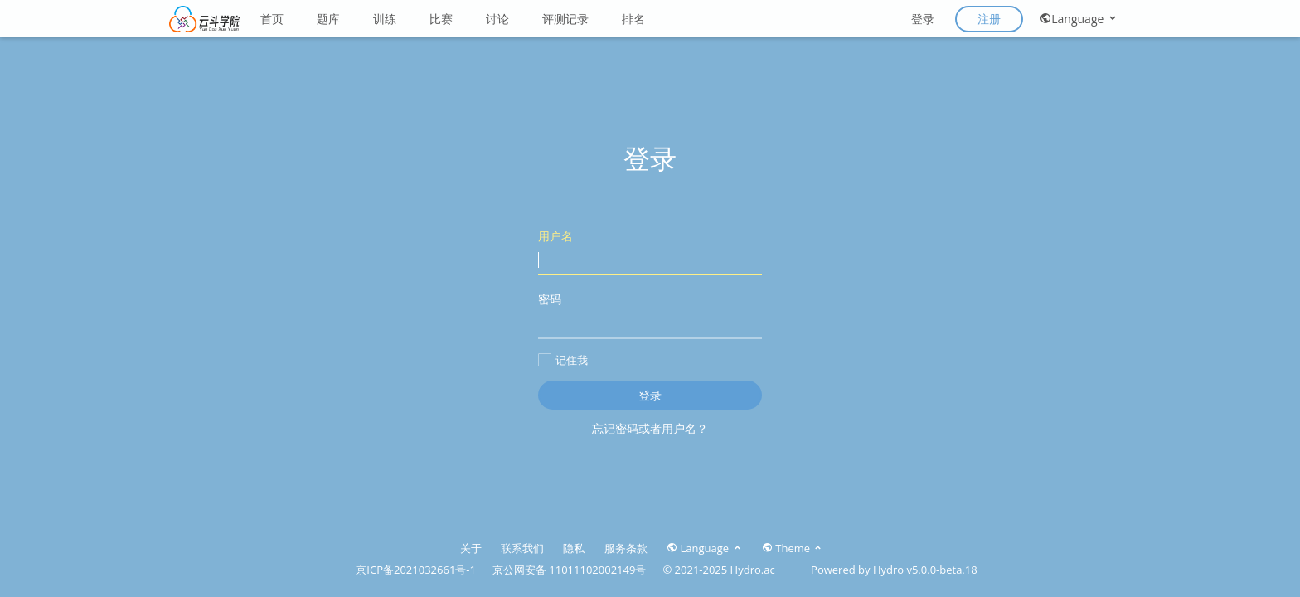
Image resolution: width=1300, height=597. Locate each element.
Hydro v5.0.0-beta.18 (925, 569)
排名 (633, 19)
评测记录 (565, 19)
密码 (650, 314)
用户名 (650, 251)
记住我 (563, 359)
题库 (328, 19)
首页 (272, 19)
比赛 (441, 19)
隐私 (574, 548)
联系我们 (522, 548)
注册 (989, 19)
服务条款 (626, 548)
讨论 (497, 19)
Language (1079, 19)
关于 (471, 548)
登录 (922, 19)
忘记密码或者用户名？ (650, 428)
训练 (384, 19)
